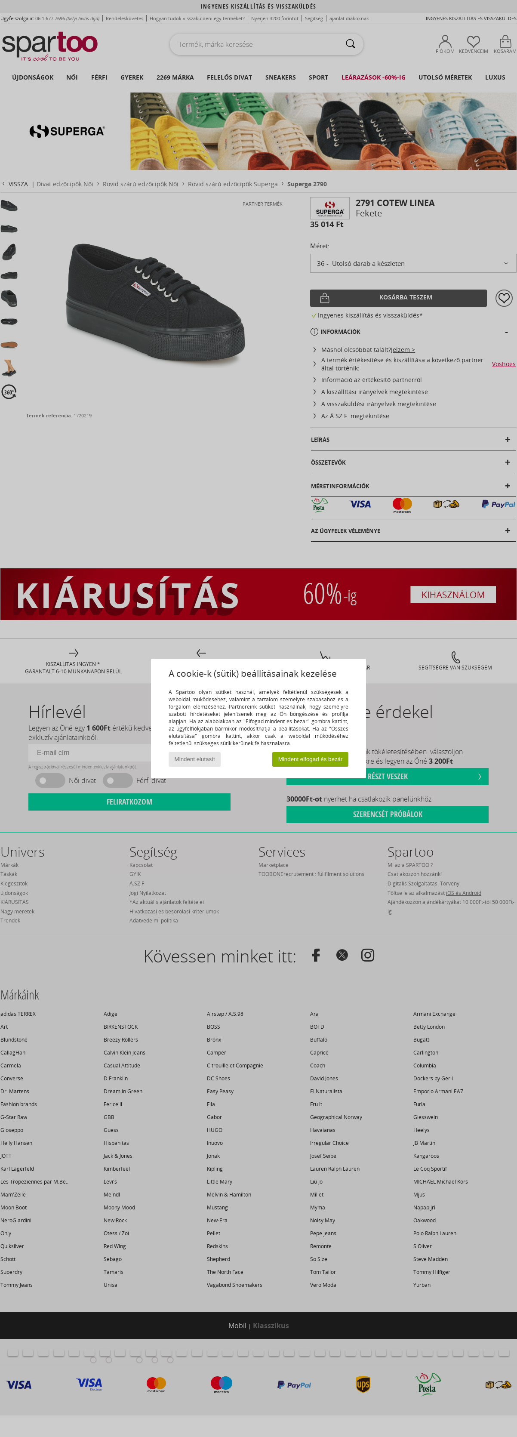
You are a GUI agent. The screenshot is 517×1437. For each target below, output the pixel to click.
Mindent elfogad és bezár (310, 759)
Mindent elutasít (195, 759)
